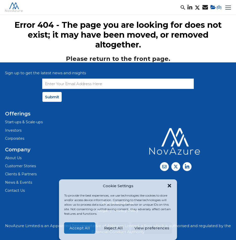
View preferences (151, 228)
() (216, 7)
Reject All (113, 228)
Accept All (79, 228)
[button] (169, 185)
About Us (13, 158)
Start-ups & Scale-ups (24, 122)
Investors (13, 130)
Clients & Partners (21, 174)
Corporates (14, 138)
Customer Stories (20, 166)
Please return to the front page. (118, 58)
